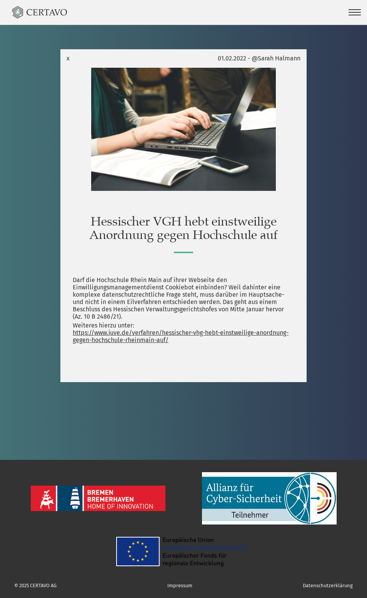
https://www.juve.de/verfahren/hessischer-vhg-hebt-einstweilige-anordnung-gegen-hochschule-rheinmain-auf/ (181, 336)
